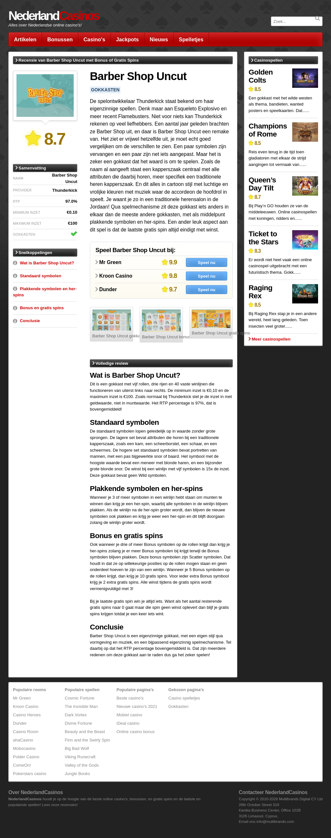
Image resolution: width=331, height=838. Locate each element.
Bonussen (60, 39)
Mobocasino (24, 748)
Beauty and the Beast (85, 731)
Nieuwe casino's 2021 (137, 706)
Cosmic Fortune (79, 698)
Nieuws (159, 39)
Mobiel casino (130, 714)
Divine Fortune (78, 723)
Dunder (20, 723)
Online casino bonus (136, 731)
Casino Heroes (27, 714)
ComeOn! (22, 765)
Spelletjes (191, 39)
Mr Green (22, 698)
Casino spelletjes (184, 698)
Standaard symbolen (40, 275)
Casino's (94, 39)
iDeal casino (128, 723)
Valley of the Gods (82, 765)
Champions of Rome (268, 130)
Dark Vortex (76, 714)
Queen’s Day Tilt (262, 184)
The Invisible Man (81, 706)
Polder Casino (26, 756)
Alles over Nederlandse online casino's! (45, 25)
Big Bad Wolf (77, 748)
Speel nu (206, 262)
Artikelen (25, 39)
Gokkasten (178, 706)
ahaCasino (23, 740)
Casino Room (25, 731)
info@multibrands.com (275, 821)
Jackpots (127, 39)
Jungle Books (77, 773)
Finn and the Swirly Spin (87, 740)
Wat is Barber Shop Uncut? (47, 263)
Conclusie (30, 320)
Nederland (53, 16)
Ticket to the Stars (263, 238)
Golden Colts (261, 76)
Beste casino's (130, 698)
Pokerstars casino (29, 773)
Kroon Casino (25, 706)
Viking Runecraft (80, 756)
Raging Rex (260, 291)
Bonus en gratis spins (42, 307)
